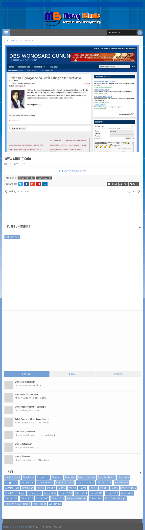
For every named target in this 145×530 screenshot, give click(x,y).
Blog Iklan (70, 477)
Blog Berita (28, 477)
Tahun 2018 (57, 498)
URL (134, 183)
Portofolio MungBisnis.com (17, 526)
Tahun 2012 (96, 493)
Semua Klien (23, 178)
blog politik (123, 477)
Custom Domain (85, 482)
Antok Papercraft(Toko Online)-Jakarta (31, 419)
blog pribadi (11, 482)
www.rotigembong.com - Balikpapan (30, 406)
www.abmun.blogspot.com (26, 394)
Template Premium (76, 498)
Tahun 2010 (65, 493)
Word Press (55, 503)
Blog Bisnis (43, 477)
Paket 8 (114, 488)
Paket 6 (93, 488)
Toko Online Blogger (115, 498)
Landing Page (12, 488)
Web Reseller (39, 503)
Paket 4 (72, 488)
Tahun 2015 (11, 498)
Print (123, 183)
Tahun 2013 (111, 493)
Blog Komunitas (86, 477)
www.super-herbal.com (25, 381)
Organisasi (28, 488)
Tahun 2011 (81, 493)
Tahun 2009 (42, 178)
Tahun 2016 (27, 498)
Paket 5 (83, 488)
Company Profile (65, 482)
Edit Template (121, 482)
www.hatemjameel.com (25, 431)
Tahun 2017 (42, 498)
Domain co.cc (104, 482)
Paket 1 (40, 488)
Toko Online (95, 498)
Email (112, 183)
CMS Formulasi (45, 482)
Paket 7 (104, 488)
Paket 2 (51, 488)
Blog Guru (57, 477)
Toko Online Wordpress (17, 503)
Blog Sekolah (27, 482)
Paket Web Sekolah (15, 493)
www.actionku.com (23, 456)
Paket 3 (61, 488)
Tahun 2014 (127, 493)
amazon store (12, 477)
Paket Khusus (128, 488)
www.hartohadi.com (23, 443)
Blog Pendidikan (106, 477)
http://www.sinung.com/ (72, 170)
